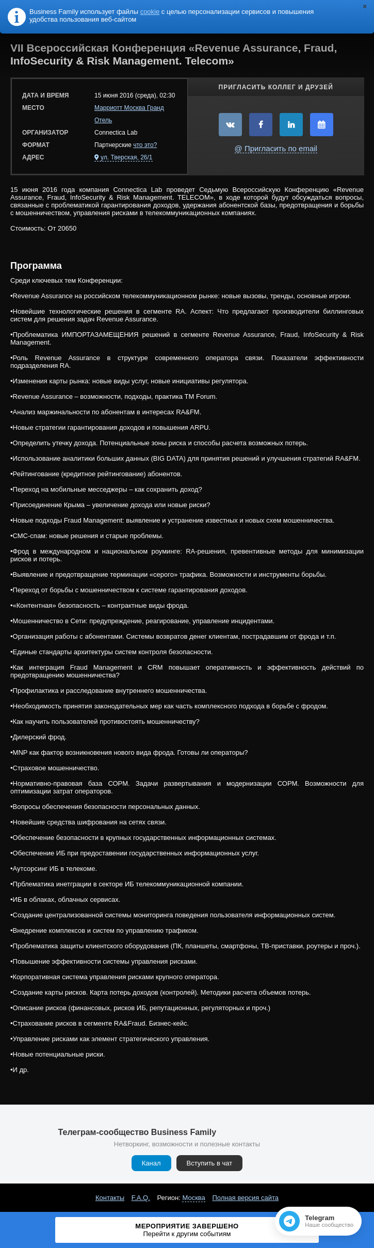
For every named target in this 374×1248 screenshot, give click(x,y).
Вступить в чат (210, 1163)
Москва (193, 1198)
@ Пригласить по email (276, 148)
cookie (150, 11)
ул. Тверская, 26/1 (127, 157)
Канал (151, 1163)
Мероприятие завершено (187, 1230)
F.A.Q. (141, 1198)
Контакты (109, 1198)
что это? (145, 145)
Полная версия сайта (245, 1198)
